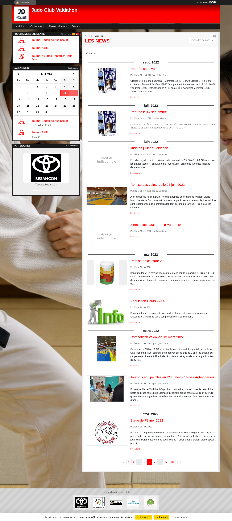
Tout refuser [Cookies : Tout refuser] (161, 517)
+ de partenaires (72, 146)
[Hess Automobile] (116, 502)
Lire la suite (135, 97)
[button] (17, 171)
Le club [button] (18, 26)
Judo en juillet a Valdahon (149, 148)
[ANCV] (150, 502)
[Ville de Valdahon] (133, 502)
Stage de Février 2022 (146, 420)
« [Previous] (124, 462)
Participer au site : (206, 2)
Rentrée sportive (142, 69)
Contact (76, 26)
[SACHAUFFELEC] (98, 502)
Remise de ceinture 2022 (148, 261)
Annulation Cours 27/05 (147, 301)
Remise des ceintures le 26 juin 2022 (157, 184)
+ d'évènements (65, 34)
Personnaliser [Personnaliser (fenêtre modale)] (180, 517)
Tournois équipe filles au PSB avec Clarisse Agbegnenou (172, 377)
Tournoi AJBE (40, 47)
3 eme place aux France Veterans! (155, 225)
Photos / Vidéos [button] (57, 26)
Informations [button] (35, 26)
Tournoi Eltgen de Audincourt (50, 39)
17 (166, 462)
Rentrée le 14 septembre (148, 112)
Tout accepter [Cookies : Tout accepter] (144, 517)
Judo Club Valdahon (54, 10)
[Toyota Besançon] (81, 502)
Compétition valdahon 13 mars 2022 (157, 337)
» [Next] (178, 462)
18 (172, 462)
